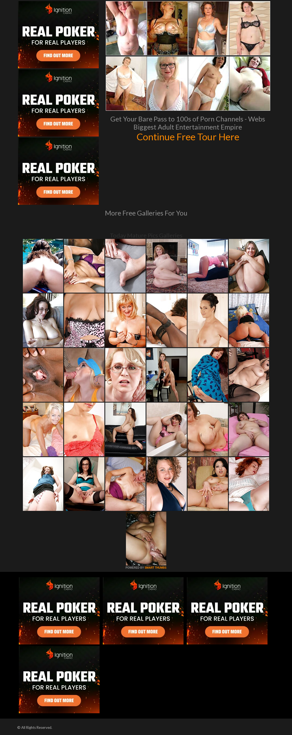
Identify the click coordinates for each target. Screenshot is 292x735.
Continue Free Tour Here (187, 136)
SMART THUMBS (155, 567)
